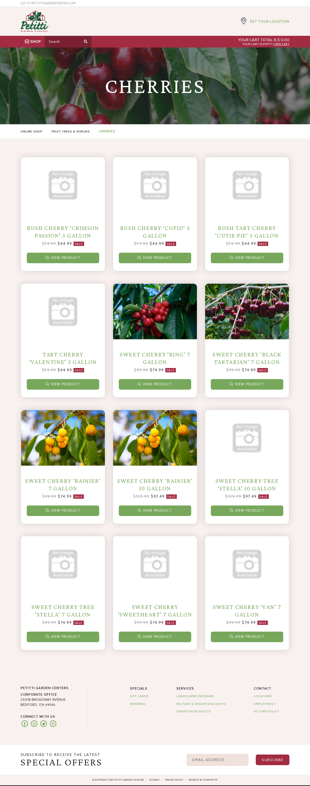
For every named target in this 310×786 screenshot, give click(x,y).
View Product (63, 257)
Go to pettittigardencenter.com (48, 3)
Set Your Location (269, 21)
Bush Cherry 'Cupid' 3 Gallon (155, 232)
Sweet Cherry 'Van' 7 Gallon (247, 611)
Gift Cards (139, 696)
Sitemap (154, 779)
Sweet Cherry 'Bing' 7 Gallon (155, 358)
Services (185, 688)
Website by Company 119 (203, 779)
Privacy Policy (174, 779)
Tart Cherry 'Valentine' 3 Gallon (63, 358)
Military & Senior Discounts (201, 704)
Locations (263, 696)
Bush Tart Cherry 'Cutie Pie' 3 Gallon (247, 232)
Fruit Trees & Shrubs (71, 131)
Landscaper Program (195, 696)
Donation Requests (193, 711)
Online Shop (31, 131)
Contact (262, 688)
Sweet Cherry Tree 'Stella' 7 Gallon (63, 611)
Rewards (138, 704)
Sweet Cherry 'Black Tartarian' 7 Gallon (247, 358)
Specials (138, 688)
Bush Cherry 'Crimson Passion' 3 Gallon (63, 232)
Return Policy (266, 711)
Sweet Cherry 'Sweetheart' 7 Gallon (155, 611)
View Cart (281, 44)
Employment (264, 704)
